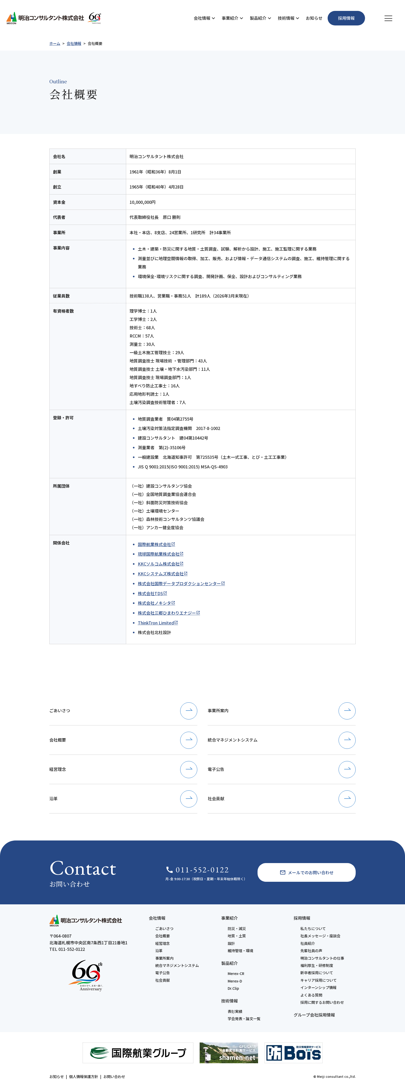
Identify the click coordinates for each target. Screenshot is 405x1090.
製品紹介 (258, 18)
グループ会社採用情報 (314, 1015)
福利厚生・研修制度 (316, 965)
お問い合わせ (114, 1076)
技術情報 (286, 18)
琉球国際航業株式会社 (158, 554)
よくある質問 (311, 995)
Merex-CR (236, 973)
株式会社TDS (150, 593)
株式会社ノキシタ (154, 603)
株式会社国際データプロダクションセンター (179, 583)
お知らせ (314, 18)
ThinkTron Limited (156, 623)
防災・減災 (237, 928)
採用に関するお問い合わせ (322, 1002)
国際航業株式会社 (154, 544)
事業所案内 (164, 958)
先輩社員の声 (311, 950)
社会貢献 (162, 980)
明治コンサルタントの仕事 (322, 958)
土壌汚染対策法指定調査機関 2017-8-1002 (179, 428)
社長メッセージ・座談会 (320, 935)
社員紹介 (307, 943)
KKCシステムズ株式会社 (161, 573)
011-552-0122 (197, 869)
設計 (231, 943)
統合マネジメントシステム (177, 965)
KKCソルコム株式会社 (158, 564)
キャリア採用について (318, 980)
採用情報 (302, 918)
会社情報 (202, 18)
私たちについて (313, 928)
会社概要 (162, 935)
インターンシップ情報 (318, 987)
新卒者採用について (316, 972)
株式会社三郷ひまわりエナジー (167, 613)
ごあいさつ (164, 928)
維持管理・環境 (240, 950)
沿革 (159, 950)
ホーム (54, 43)
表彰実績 (235, 1011)
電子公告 (162, 972)
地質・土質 (237, 935)
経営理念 (162, 943)
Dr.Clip (233, 988)
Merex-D (235, 981)
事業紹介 (230, 18)
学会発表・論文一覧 (244, 1018)
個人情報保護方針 (83, 1076)
